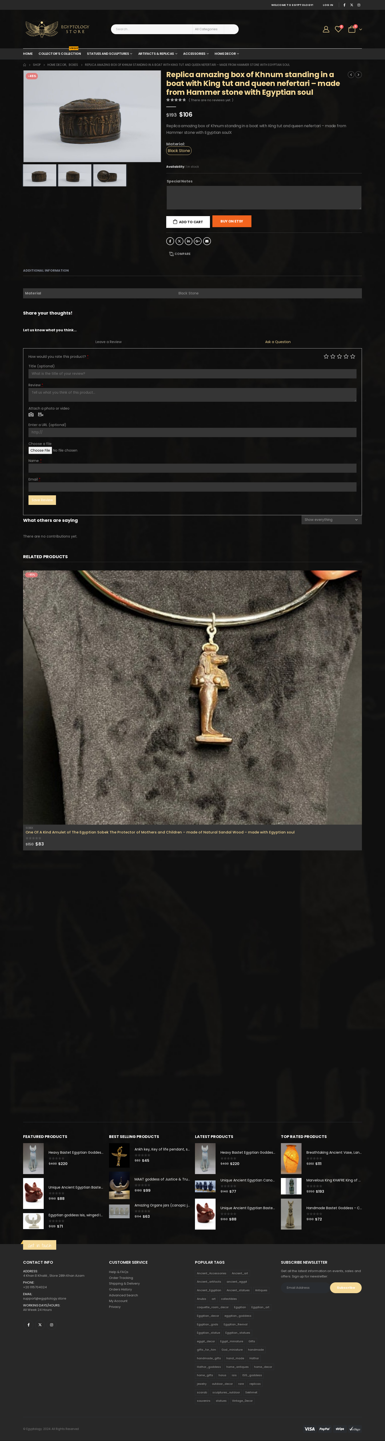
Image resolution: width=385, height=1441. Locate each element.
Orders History (120, 1290)
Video (40, 414)
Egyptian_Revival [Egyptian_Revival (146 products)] (236, 1325)
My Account (118, 1301)
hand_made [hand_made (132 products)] (235, 1358)
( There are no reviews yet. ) (211, 100)
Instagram (51, 1325)
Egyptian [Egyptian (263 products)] (240, 1307)
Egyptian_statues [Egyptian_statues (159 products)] (237, 1333)
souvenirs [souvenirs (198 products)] (203, 1401)
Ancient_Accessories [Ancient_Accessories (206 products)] (211, 1273)
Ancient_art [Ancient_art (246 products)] (240, 1273)
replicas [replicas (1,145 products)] (255, 1384)
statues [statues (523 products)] (221, 1401)
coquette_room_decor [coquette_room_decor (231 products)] (213, 1307)
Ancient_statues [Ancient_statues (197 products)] (238, 1290)
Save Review (42, 500)
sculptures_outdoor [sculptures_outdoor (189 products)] (226, 1393)
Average (339, 356)
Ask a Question (278, 341)
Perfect (352, 356)
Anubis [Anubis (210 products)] (201, 1299)
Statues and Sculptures (108, 53)
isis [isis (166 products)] (234, 1375)
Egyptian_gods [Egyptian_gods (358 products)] (207, 1325)
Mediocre (332, 356)
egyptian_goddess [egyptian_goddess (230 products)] (237, 1316)
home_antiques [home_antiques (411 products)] (237, 1367)
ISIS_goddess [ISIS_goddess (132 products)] (252, 1375)
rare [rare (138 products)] (241, 1384)
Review (35, 385)
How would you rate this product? (58, 356)
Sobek (29, 828)
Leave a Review (109, 341)
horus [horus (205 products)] (222, 1375)
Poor (326, 356)
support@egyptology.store (44, 1298)
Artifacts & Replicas (156, 53)
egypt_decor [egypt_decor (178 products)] (206, 1342)
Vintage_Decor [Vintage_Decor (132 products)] (242, 1401)
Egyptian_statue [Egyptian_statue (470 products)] (208, 1333)
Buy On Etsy (231, 221)
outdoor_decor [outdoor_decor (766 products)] (222, 1384)
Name (35, 460)
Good (346, 356)
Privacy (115, 1307)
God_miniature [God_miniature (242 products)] (232, 1350)
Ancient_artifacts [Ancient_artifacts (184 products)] (209, 1282)
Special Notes (179, 181)
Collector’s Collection (60, 52)
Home (27, 53)
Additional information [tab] (46, 270)
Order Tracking (121, 1278)
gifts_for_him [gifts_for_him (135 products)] (206, 1350)
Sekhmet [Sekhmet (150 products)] (251, 1393)
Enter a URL (47, 424)
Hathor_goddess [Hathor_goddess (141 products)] (209, 1367)
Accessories (194, 53)
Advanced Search (123, 1295)
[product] (192, 697)
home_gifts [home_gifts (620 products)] (205, 1375)
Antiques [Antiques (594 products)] (261, 1290)
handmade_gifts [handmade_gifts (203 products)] (209, 1358)
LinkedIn (188, 241)
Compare (183, 254)
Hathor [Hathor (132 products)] (254, 1358)
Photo (31, 414)
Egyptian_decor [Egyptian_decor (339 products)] (208, 1316)
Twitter (179, 241)
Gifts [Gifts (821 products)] (251, 1342)
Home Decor (225, 53)
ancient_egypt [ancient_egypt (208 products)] (237, 1282)
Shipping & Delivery (124, 1284)
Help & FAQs (118, 1272)
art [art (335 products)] (214, 1299)
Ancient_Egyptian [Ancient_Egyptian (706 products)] (209, 1290)
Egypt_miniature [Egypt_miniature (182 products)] (231, 1342)
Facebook (170, 241)
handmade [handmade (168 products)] (256, 1350)
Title (41, 366)
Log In (328, 5)
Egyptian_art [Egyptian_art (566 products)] (260, 1307)
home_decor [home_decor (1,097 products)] (263, 1367)
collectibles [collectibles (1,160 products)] (229, 1299)
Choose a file (40, 443)
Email (207, 241)
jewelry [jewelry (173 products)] (201, 1384)
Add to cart (191, 222)
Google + (198, 241)
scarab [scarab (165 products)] (202, 1393)
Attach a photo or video (48, 408)
